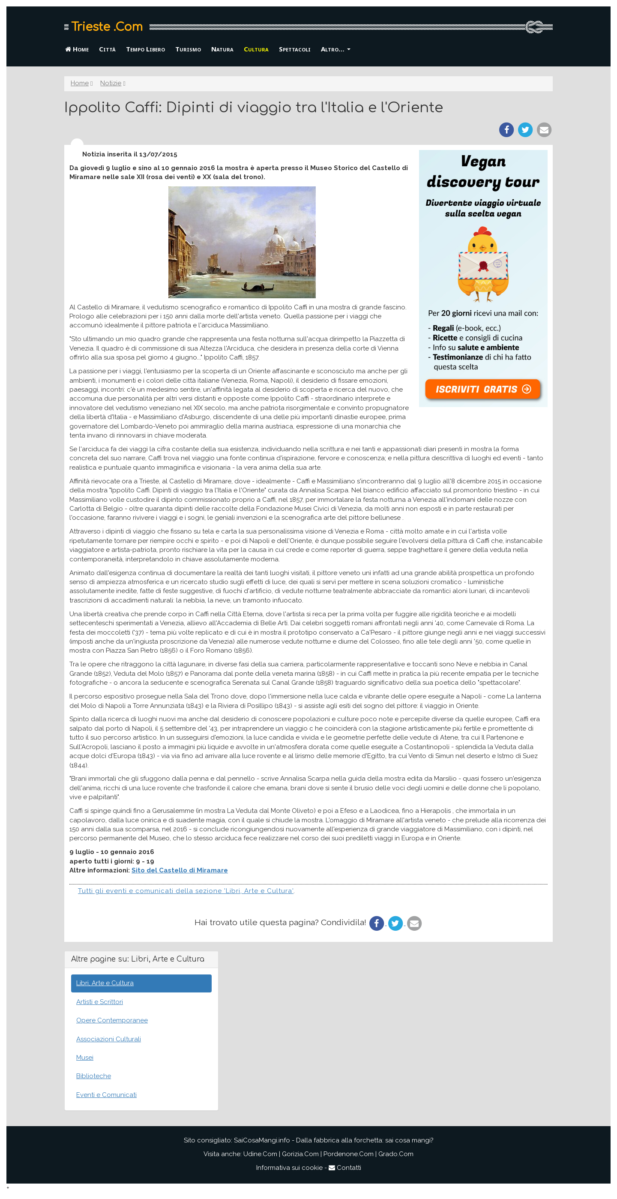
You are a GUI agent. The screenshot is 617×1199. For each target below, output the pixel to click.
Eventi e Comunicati (106, 1095)
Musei (84, 1057)
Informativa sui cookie (289, 1168)
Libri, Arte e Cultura (105, 983)
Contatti (345, 1168)
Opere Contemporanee (112, 1020)
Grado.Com (395, 1154)
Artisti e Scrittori (99, 1002)
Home (77, 49)
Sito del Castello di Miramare (180, 870)
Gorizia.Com (300, 1154)
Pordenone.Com (348, 1154)
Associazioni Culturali (108, 1039)
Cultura (256, 49)
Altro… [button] (335, 49)
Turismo (188, 49)
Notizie (110, 83)
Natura (222, 49)
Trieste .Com (107, 27)
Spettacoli (295, 49)
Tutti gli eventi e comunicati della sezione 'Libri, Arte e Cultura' (186, 891)
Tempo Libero (145, 49)
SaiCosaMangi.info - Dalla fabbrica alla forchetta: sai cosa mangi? (334, 1140)
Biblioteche (93, 1076)
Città (107, 49)
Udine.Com (260, 1154)
